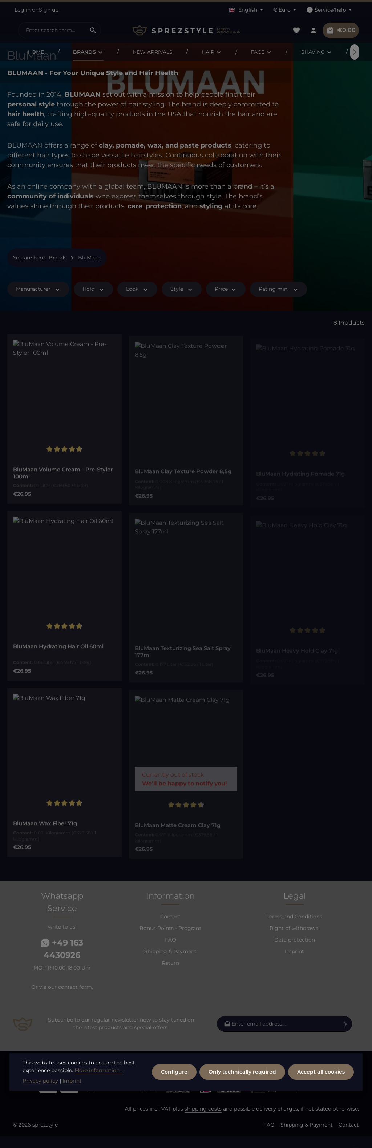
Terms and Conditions (294, 928)
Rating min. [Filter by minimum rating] (279, 301)
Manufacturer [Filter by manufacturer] (38, 301)
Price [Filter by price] (226, 301)
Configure (174, 1092)
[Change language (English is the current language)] (246, 10)
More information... (98, 1091)
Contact (170, 928)
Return (170, 975)
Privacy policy (40, 1102)
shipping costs (203, 1121)
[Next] (354, 52)
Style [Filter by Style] (181, 301)
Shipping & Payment (170, 963)
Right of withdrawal (295, 940)
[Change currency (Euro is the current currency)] (285, 10)
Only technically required (242, 1092)
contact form (75, 999)
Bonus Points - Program (170, 940)
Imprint (294, 963)
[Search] (93, 30)
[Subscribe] (345, 1036)
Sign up (48, 10)
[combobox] (52, 30)
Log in (23, 10)
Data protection (294, 951)
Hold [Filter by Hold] (93, 301)
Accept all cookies (321, 1092)
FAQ (170, 951)
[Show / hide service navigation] (329, 10)
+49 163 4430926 (62, 961)
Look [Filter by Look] (137, 301)
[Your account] (313, 30)
